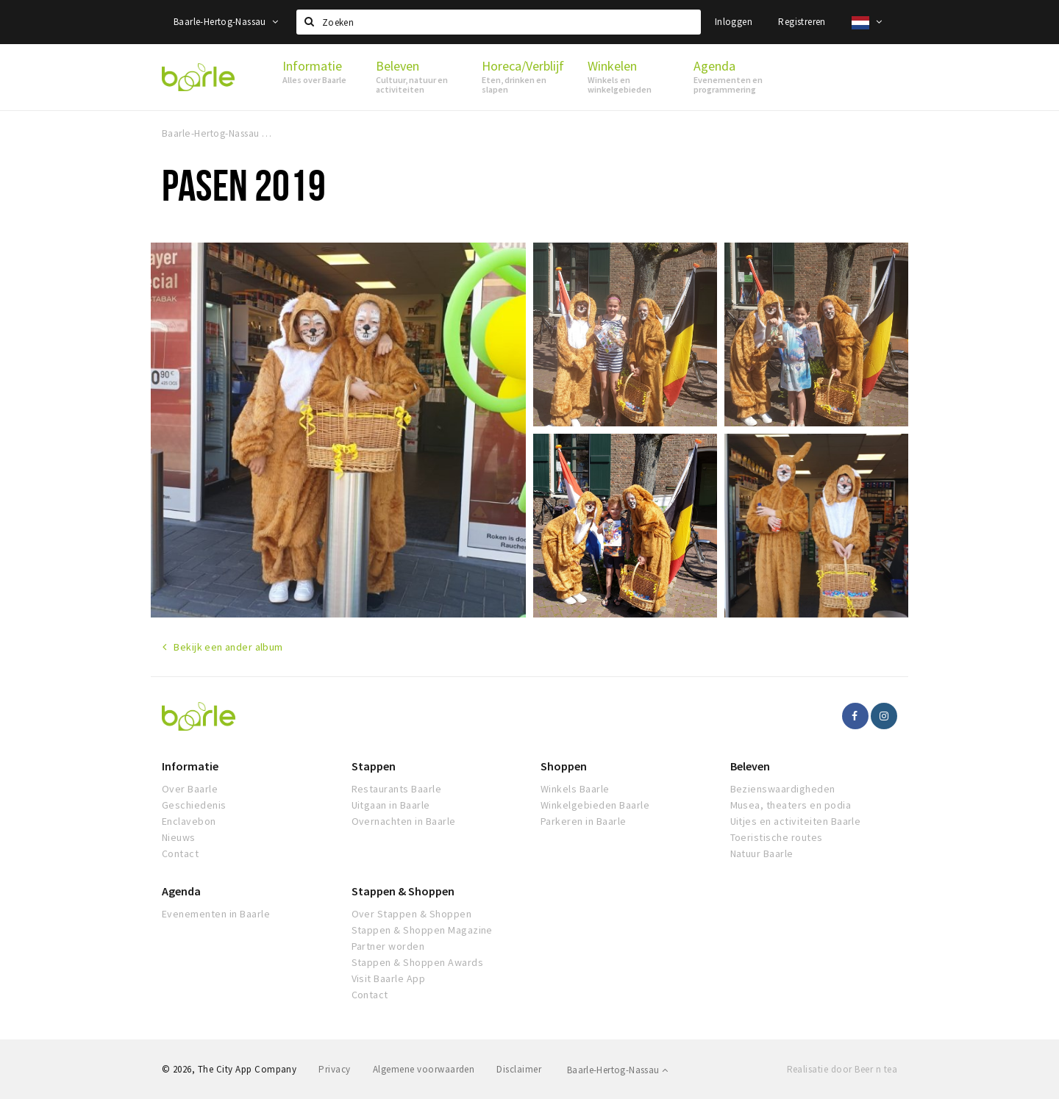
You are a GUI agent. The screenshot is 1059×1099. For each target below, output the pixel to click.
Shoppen (564, 766)
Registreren (801, 21)
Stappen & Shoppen (403, 891)
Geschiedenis (194, 805)
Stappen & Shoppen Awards (418, 962)
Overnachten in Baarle (404, 821)
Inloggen (733, 21)
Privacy (334, 1069)
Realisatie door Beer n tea (842, 1069)
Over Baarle (190, 788)
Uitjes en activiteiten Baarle (795, 821)
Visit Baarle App (389, 978)
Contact (180, 853)
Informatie (190, 766)
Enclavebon (189, 821)
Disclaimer (518, 1069)
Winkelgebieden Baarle (595, 805)
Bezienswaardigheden (782, 788)
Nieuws (179, 837)
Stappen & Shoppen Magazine (422, 930)
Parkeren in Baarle (584, 821)
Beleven (750, 766)
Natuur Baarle (762, 853)
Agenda (181, 891)
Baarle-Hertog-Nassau (226, 21)
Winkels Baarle (575, 788)
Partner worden (388, 946)
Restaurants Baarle (397, 788)
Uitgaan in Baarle (391, 805)
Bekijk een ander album (228, 647)
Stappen (374, 766)
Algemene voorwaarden (424, 1069)
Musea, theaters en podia (791, 805)
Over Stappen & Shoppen (412, 913)
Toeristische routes (776, 837)
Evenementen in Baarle (216, 913)
